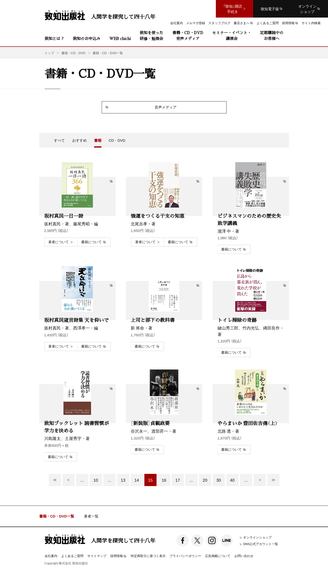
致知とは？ (54, 38)
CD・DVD (117, 140)
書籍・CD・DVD (73, 52)
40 (232, 480)
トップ (49, 52)
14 (136, 480)
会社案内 (51, 555)
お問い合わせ (243, 555)
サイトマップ (96, 555)
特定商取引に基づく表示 (148, 555)
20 (205, 480)
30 (218, 480)
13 (123, 480)
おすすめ (79, 140)
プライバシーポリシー (185, 555)
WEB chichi (120, 38)
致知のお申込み (86, 38)
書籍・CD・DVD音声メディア (187, 35)
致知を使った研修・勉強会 (151, 35)
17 (177, 480)
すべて (59, 140)
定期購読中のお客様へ (271, 35)
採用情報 (118, 556)
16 (164, 480)
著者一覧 (91, 516)
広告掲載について (217, 555)
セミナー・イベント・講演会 (231, 35)
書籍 (97, 140)
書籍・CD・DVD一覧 (56, 516)
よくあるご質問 (72, 555)
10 (95, 480)
